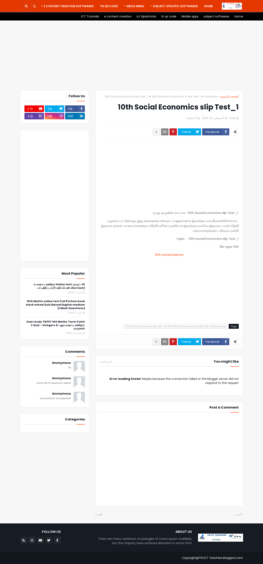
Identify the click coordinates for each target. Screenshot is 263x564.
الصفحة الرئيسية (229, 96)
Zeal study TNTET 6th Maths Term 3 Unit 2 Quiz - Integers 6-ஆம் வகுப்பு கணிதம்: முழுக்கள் (55, 325)
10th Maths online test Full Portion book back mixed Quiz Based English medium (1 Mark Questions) (55, 305)
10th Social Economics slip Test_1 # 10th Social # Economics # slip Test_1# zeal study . (161, 96)
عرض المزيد (106, 361)
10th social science (169, 254)
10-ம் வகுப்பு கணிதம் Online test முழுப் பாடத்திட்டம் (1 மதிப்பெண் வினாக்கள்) (59, 286)
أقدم (100, 514)
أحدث (238, 514)
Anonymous (61, 363)
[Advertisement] (131, 55)
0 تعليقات (190, 118)
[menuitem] (208, 6)
